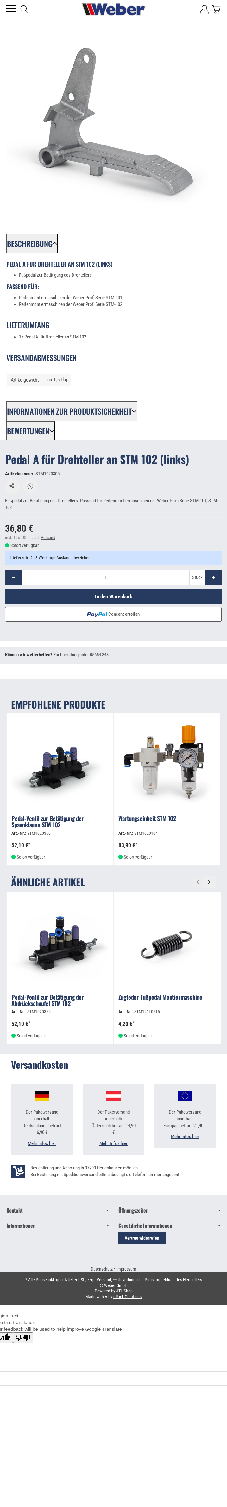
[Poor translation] (23, 1338)
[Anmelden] (204, 9)
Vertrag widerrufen (142, 1238)
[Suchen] (24, 9)
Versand (48, 538)
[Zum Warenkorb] (216, 9)
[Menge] (105, 578)
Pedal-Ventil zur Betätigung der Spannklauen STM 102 (47, 823)
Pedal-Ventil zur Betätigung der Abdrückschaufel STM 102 (47, 1001)
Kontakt (57, 1211)
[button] (32, 243)
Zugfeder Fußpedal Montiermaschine (160, 998)
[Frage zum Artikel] (30, 487)
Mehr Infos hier (42, 1144)
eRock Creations (127, 1297)
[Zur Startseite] (113, 9)
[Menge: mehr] (213, 578)
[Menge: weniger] (13, 578)
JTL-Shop (124, 1291)
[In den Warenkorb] (113, 597)
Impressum (126, 1269)
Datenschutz (102, 1269)
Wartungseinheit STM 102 (147, 819)
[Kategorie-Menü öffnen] (11, 8)
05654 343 (99, 656)
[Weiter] (209, 883)
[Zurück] (197, 883)
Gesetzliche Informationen (169, 1226)
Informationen (57, 1226)
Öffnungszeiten (169, 1211)
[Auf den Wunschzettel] (12, 487)
